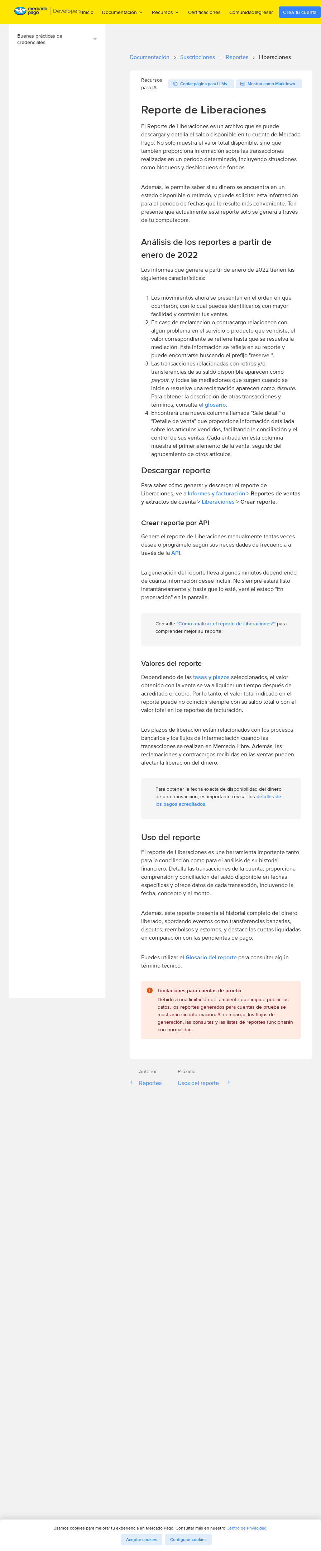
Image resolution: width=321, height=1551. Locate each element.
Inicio (88, 12)
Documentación (149, 57)
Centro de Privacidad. (247, 1528)
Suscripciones (197, 57)
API (175, 553)
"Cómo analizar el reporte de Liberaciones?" (226, 623)
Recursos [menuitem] (165, 12)
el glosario (212, 405)
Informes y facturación (216, 493)
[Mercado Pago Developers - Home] (48, 12)
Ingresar (264, 12)
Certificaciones (204, 12)
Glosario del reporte (211, 957)
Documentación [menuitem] (122, 12)
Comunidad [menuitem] (245, 12)
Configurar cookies (188, 1539)
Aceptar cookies (141, 1539)
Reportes (237, 57)
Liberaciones (219, 502)
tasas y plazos (211, 677)
